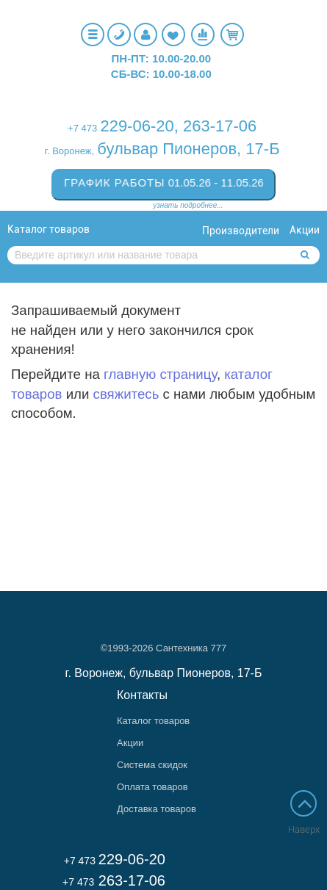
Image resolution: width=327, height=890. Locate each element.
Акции (305, 230)
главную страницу (160, 374)
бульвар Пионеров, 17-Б (188, 149)
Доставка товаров (156, 808)
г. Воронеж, (69, 150)
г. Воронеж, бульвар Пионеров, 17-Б (163, 673)
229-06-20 (136, 126)
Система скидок (152, 764)
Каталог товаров (48, 229)
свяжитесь (126, 394)
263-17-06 (219, 126)
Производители (240, 230)
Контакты (142, 695)
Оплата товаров (152, 786)
